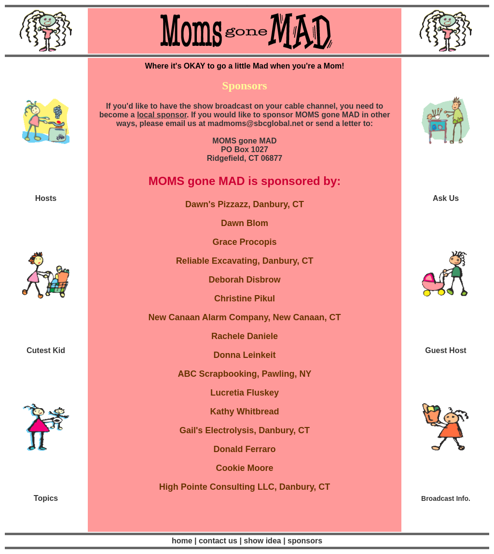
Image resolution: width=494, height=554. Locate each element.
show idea (262, 541)
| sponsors (302, 541)
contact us (217, 541)
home (182, 541)
